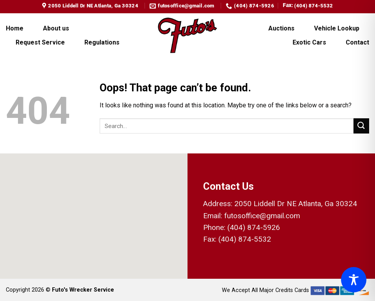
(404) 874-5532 (313, 6)
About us (56, 28)
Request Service (40, 42)
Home (14, 28)
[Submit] (361, 126)
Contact (357, 42)
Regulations (102, 42)
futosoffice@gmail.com (262, 215)
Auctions (281, 28)
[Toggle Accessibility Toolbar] (353, 279)
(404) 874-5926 (253, 227)
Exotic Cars (309, 42)
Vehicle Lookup (336, 28)
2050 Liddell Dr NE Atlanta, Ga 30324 (295, 203)
